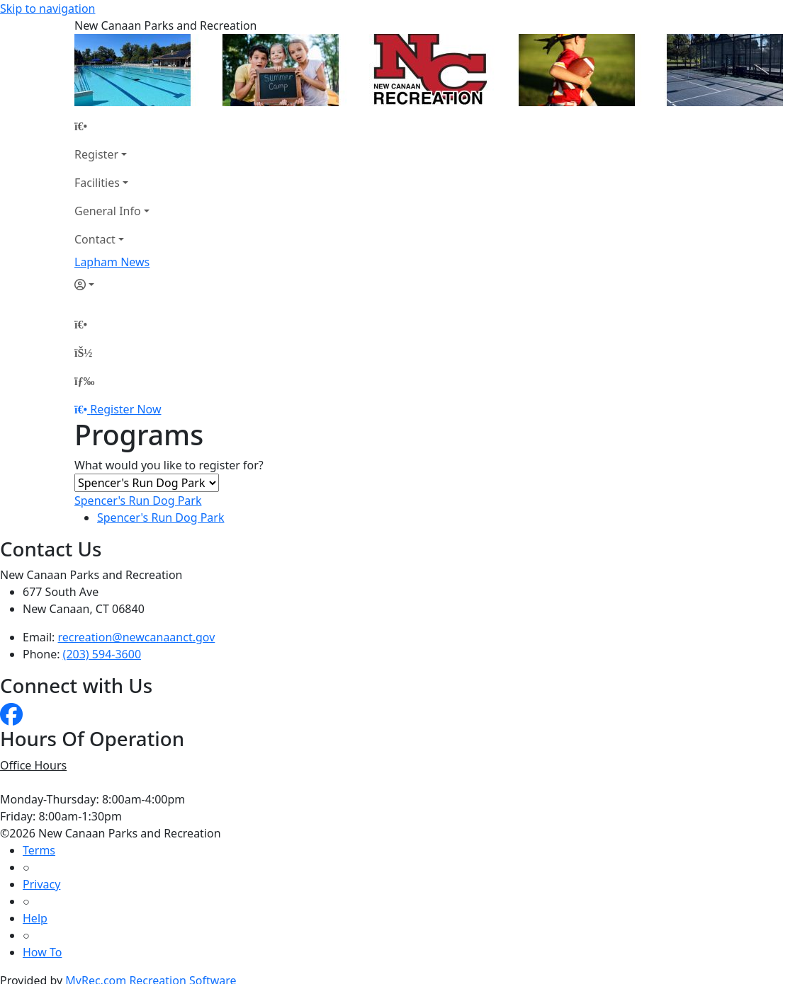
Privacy (41, 884)
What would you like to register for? (169, 465)
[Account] (112, 284)
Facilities (97, 182)
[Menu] (84, 381)
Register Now (125, 409)
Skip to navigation (47, 8)
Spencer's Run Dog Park (138, 500)
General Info (107, 211)
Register (96, 154)
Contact (94, 239)
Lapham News (112, 262)
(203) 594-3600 (102, 654)
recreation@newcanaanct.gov (136, 637)
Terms (39, 850)
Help (35, 918)
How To (42, 952)
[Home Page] (112, 126)
